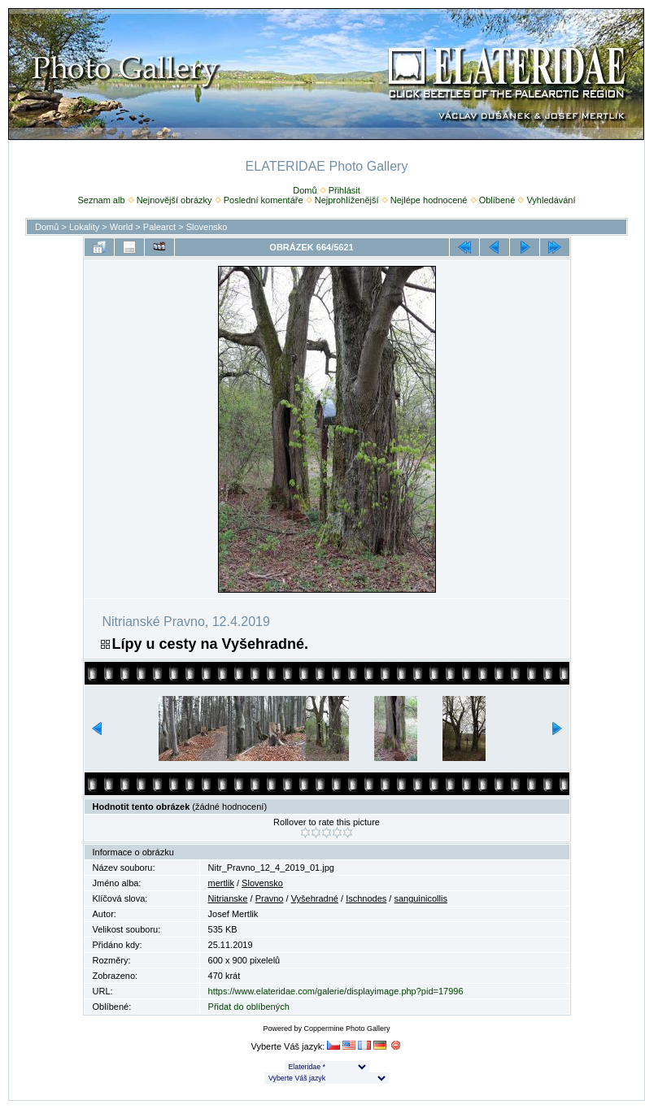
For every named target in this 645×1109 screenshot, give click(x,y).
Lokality (84, 227)
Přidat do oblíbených (249, 1006)
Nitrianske (228, 898)
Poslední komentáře (263, 200)
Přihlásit (344, 190)
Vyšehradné (314, 898)
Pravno (269, 898)
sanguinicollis (420, 898)
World (121, 227)
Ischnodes (366, 898)
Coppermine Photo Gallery (346, 1028)
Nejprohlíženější (347, 200)
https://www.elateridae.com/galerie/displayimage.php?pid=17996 (336, 991)
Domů (304, 190)
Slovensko (207, 227)
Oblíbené (497, 200)
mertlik (221, 883)
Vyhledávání (550, 200)
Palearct (159, 227)
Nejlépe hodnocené (429, 200)
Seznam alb (100, 200)
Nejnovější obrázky (174, 200)
